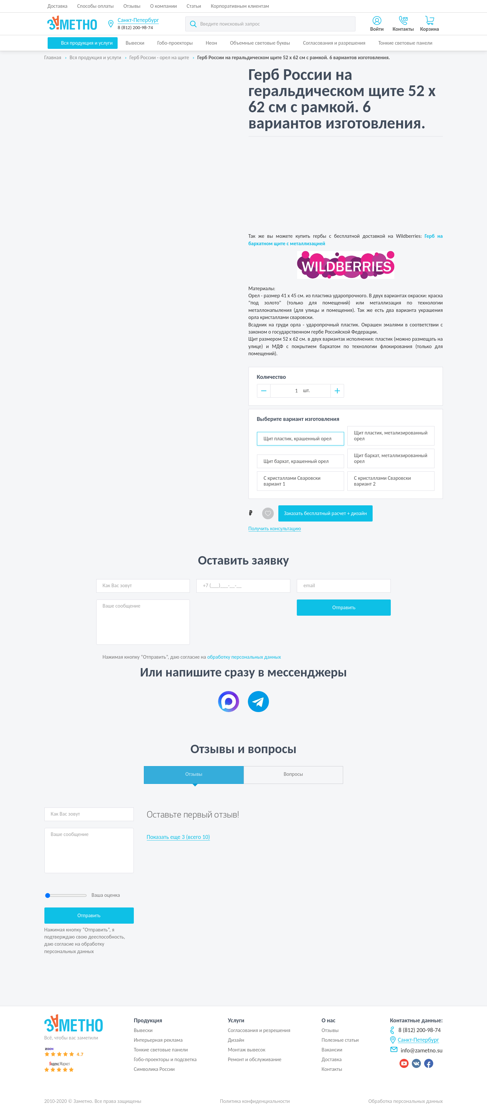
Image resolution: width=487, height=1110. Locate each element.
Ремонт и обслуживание (254, 1059)
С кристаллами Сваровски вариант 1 (292, 481)
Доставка (58, 6)
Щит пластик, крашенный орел (297, 438)
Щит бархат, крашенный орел (296, 461)
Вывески (135, 43)
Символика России (154, 1069)
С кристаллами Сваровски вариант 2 (382, 481)
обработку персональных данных (244, 657)
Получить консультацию (275, 529)
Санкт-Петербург (138, 20)
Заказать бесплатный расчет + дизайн (325, 513)
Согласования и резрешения (259, 1030)
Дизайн (236, 1040)
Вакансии (332, 1050)
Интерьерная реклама (158, 1040)
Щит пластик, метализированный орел (391, 436)
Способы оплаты (95, 6)
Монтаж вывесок (246, 1050)
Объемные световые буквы (260, 43)
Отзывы (132, 6)
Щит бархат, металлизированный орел (390, 458)
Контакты (332, 1069)
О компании (163, 6)
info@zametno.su (416, 1050)
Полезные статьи (340, 1040)
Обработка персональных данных (405, 1101)
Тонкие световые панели (405, 43)
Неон (211, 43)
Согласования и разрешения (334, 43)
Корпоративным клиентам (240, 6)
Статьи (194, 6)
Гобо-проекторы (175, 43)
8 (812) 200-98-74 (135, 27)
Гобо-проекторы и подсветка (165, 1059)
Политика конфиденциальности (255, 1101)
